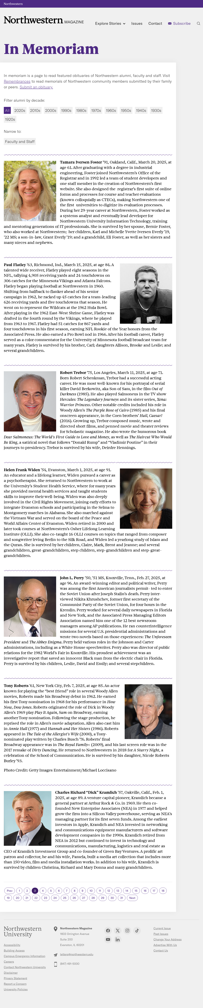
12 (108, 891)
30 (112, 898)
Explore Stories (110, 23)
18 (163, 891)
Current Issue (162, 928)
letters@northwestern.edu (76, 954)
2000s (50, 110)
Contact (155, 23)
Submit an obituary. (36, 87)
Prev (10, 891)
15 (136, 891)
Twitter (117, 930)
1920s (10, 119)
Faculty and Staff (20, 141)
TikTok (137, 930)
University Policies (16, 989)
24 (55, 898)
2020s (19, 110)
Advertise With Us (165, 945)
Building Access (14, 950)
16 (145, 891)
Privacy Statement (15, 978)
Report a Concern (15, 984)
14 (126, 891)
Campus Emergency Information (24, 956)
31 (121, 898)
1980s (81, 110)
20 (17, 898)
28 (93, 898)
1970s (96, 110)
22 (36, 898)
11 (100, 891)
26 (74, 898)
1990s (66, 110)
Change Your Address (168, 939)
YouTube (108, 939)
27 (83, 898)
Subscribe (182, 23)
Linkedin (117, 939)
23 (45, 898)
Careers (9, 961)
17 (154, 891)
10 (91, 891)
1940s (141, 110)
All (7, 110)
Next (132, 898)
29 (102, 898)
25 (64, 898)
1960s (111, 110)
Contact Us (161, 950)
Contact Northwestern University (25, 967)
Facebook (108, 930)
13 (117, 891)
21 (27, 898)
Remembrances (17, 81)
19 (8, 898)
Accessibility (12, 945)
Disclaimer (11, 973)
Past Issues (161, 934)
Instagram (127, 930)
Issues (136, 23)
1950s (126, 110)
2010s (35, 110)
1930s (156, 110)
